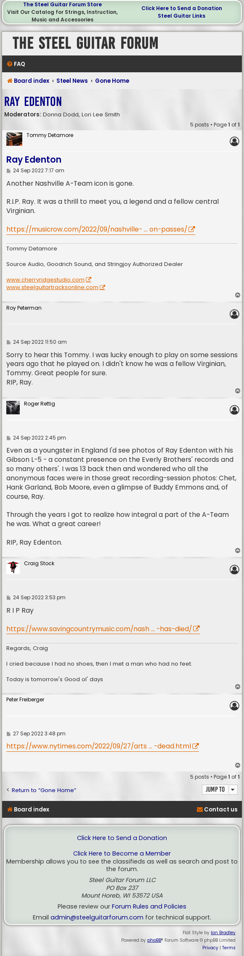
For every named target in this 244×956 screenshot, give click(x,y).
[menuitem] (15, 64)
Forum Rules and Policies (149, 907)
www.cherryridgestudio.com (45, 280)
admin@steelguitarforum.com (96, 918)
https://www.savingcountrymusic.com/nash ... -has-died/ (99, 628)
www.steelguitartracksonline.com (52, 287)
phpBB (154, 940)
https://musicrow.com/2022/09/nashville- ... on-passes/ (96, 229)
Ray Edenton (33, 101)
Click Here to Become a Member (122, 854)
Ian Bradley (223, 933)
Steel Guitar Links (181, 15)
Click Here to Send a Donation (181, 8)
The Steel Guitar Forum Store (62, 4)
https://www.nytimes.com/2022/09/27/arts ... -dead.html (98, 746)
